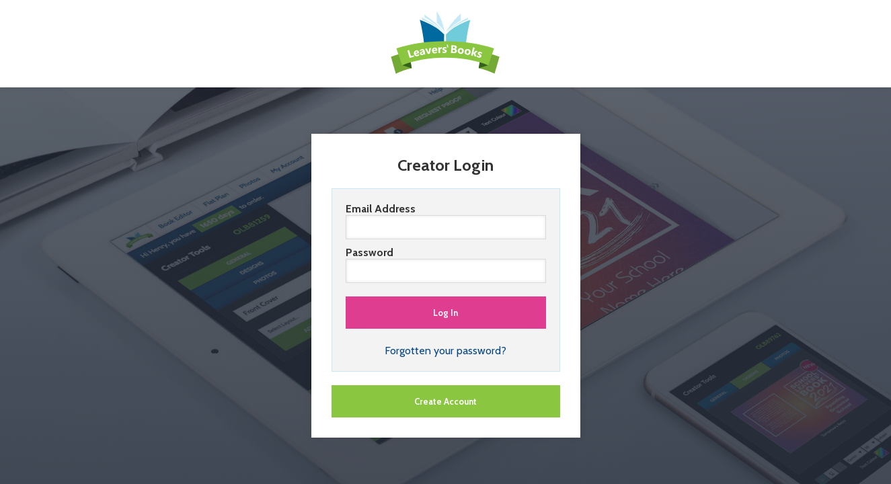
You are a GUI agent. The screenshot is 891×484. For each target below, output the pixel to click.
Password (446, 264)
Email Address (446, 220)
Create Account (445, 401)
